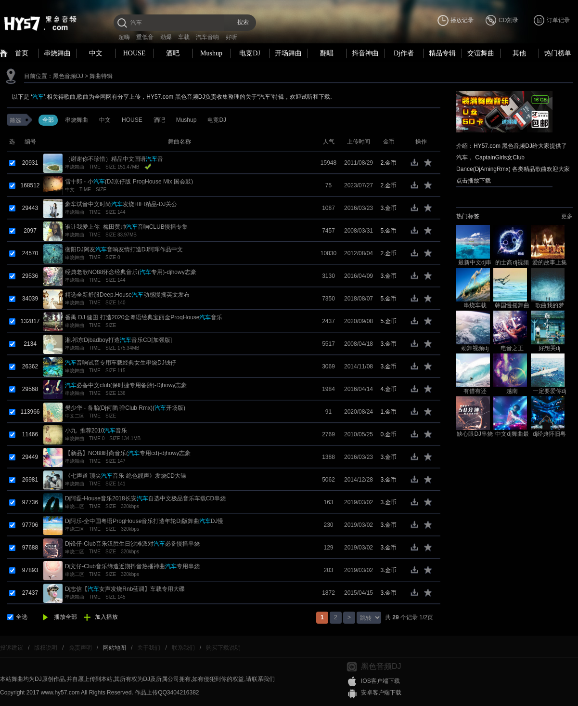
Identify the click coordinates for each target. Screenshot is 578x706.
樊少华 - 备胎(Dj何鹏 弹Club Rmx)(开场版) (125, 408)
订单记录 (558, 20)
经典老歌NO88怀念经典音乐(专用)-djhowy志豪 (130, 272)
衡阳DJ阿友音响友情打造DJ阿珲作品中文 (124, 249)
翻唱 (327, 53)
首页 (21, 53)
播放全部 (65, 617)
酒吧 (173, 53)
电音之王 (512, 348)
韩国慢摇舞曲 (512, 305)
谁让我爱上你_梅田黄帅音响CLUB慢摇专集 (126, 226)
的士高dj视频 (511, 262)
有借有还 (475, 391)
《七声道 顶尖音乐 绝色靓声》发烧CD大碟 (125, 475)
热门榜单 (557, 53)
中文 (96, 53)
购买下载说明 (223, 647)
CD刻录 (508, 20)
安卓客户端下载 (381, 692)
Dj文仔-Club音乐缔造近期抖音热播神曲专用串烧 (132, 566)
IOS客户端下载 (380, 681)
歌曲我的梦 (549, 305)
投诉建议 (11, 647)
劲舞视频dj (474, 348)
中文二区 (74, 415)
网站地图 (114, 647)
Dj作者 (404, 53)
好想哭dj (549, 348)
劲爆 (166, 37)
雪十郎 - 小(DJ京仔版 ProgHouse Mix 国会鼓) (129, 181)
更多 (567, 216)
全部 (48, 120)
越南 (512, 391)
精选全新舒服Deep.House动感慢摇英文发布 (127, 294)
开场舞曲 (288, 53)
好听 (231, 37)
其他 (519, 53)
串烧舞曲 (57, 53)
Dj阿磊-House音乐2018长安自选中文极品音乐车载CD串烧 (145, 498)
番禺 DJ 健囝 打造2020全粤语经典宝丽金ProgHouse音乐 (143, 317)
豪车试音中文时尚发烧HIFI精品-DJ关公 (121, 204)
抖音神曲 (365, 53)
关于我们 (148, 647)
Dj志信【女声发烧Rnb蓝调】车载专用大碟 (125, 589)
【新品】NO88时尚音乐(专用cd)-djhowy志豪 (128, 453)
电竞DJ (249, 53)
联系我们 (183, 647)
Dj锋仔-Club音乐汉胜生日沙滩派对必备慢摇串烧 (132, 543)
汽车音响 (207, 37)
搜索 (243, 22)
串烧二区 (74, 506)
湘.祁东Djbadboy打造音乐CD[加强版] (118, 340)
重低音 (145, 37)
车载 (184, 37)
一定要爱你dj (549, 391)
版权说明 (45, 647)
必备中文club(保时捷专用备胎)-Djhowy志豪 (126, 385)
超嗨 (124, 37)
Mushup (211, 53)
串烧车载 (475, 305)
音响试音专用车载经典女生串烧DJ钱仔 (120, 362)
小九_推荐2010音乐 (96, 430)
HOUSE (134, 53)
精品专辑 (442, 53)
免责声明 (80, 647)
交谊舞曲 (480, 53)
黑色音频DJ (68, 76)
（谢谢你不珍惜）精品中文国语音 (114, 159)
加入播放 (106, 617)
